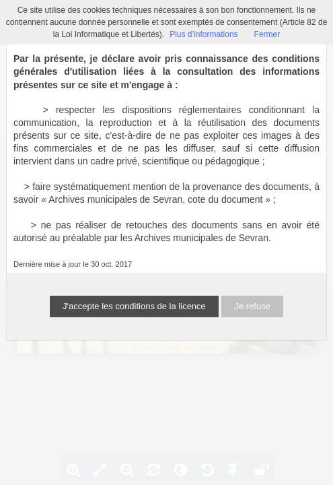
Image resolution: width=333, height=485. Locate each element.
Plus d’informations (203, 34)
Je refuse (252, 306)
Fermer (267, 34)
